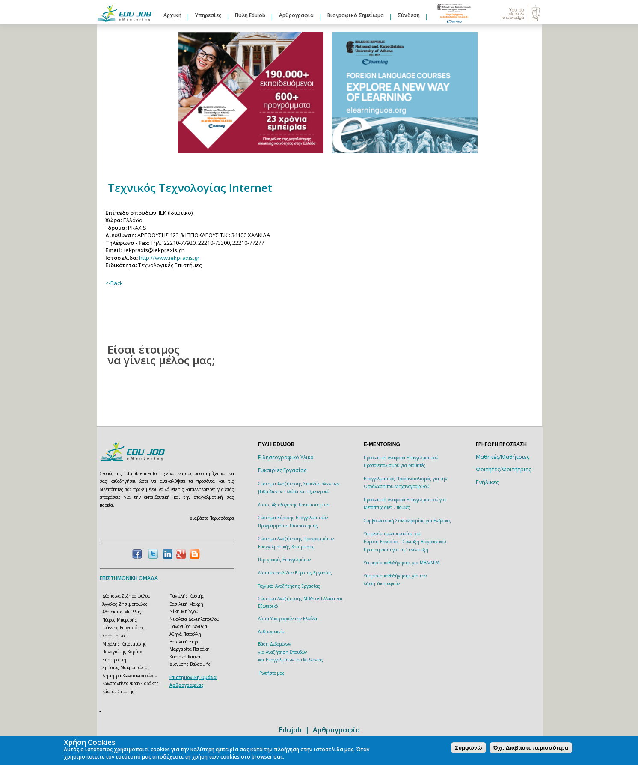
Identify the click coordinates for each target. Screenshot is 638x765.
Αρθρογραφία (296, 15)
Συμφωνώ (468, 747)
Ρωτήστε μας (272, 673)
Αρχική (172, 15)
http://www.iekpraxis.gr (169, 258)
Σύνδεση (409, 15)
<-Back (114, 283)
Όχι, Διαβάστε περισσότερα (530, 747)
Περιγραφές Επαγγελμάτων (284, 560)
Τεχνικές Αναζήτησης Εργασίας (289, 586)
